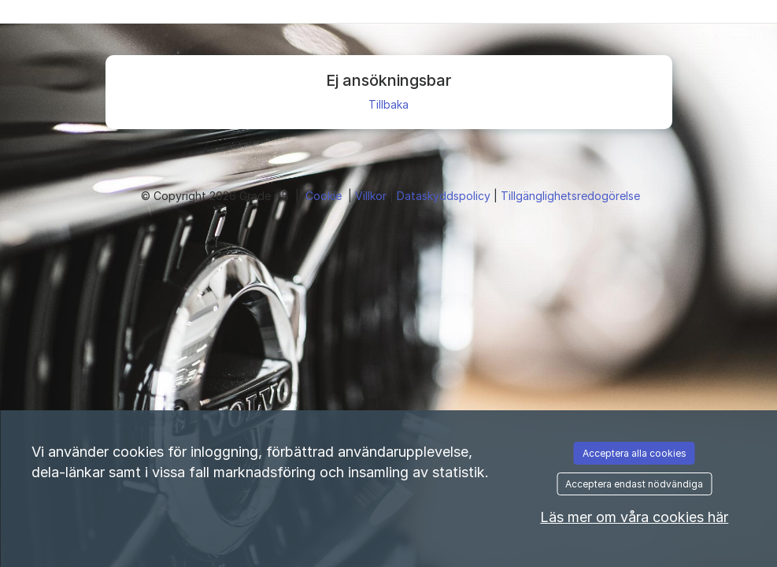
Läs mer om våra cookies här (634, 517)
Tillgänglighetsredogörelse (570, 195)
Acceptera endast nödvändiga (634, 484)
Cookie (325, 195)
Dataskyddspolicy (445, 195)
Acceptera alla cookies (634, 453)
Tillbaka (388, 104)
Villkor (372, 195)
